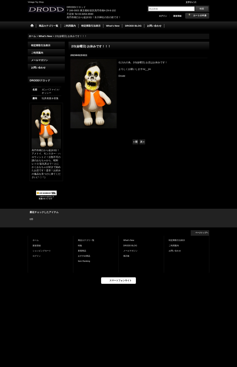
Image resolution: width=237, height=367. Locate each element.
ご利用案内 (37, 52)
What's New (128, 240)
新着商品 (82, 251)
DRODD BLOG (130, 245)
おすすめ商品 (84, 256)
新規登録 (177, 16)
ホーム (36, 240)
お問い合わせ (38, 67)
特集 (80, 245)
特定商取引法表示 (40, 45)
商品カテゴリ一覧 (86, 240)
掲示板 (126, 256)
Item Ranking (84, 261)
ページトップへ (201, 233)
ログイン (163, 16)
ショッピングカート (42, 251)
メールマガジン (39, 60)
